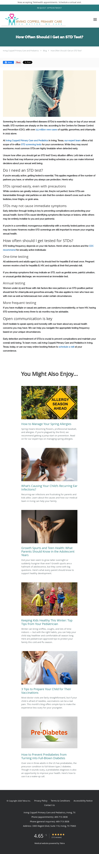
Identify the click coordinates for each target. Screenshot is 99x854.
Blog (45, 50)
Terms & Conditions (60, 800)
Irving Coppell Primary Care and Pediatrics (21, 50)
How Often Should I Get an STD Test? (66, 50)
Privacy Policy (40, 800)
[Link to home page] (46, 19)
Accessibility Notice (83, 800)
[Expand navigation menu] (95, 19)
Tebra (62, 843)
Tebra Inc (26, 800)
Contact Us (49, 805)
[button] (49, 8)
